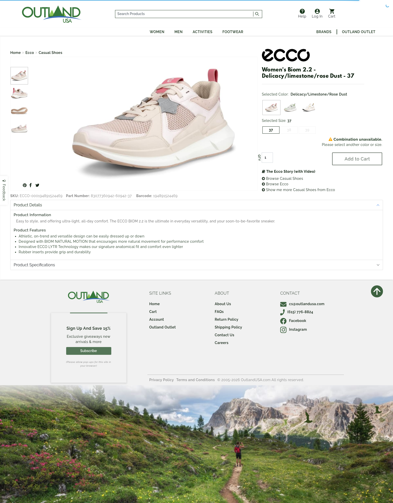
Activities (203, 32)
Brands (323, 32)
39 (307, 130)
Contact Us (224, 335)
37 (271, 130)
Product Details (28, 205)
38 (289, 130)
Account (156, 319)
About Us (223, 304)
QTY (259, 157)
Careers (222, 343)
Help (302, 13)
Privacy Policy (161, 380)
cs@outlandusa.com (302, 304)
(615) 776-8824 (296, 312)
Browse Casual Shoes (282, 179)
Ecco (30, 53)
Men (178, 32)
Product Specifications (34, 265)
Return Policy (226, 319)
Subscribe (88, 351)
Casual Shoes (50, 53)
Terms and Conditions (195, 380)
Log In (317, 13)
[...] (184, 14)
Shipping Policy (228, 327)
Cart (331, 13)
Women (157, 32)
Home (15, 53)
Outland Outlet (358, 32)
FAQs (219, 312)
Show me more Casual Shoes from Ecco (298, 190)
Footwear (233, 32)
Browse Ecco (275, 184)
